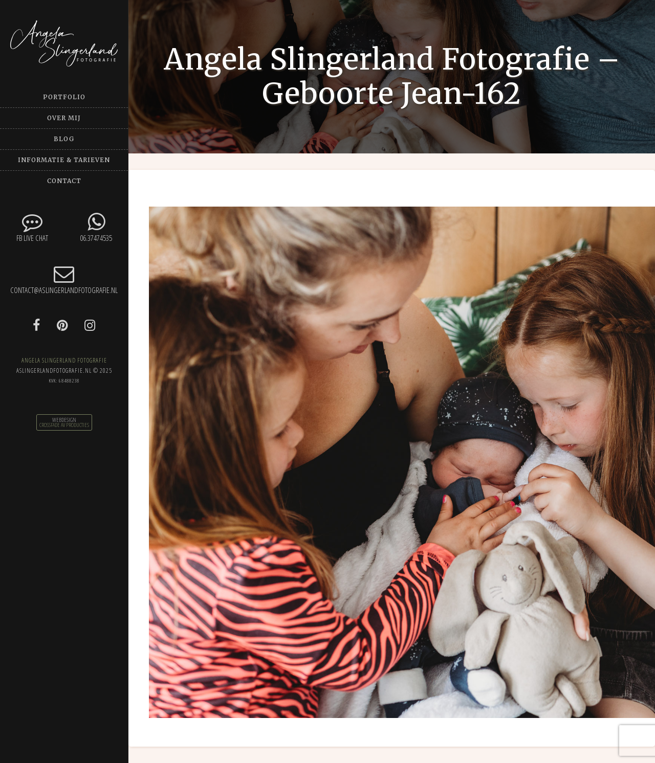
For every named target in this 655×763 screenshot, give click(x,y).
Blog (64, 139)
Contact (64, 181)
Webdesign (64, 419)
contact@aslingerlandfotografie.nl (64, 279)
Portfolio (64, 97)
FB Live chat (32, 227)
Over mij (64, 118)
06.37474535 (96, 227)
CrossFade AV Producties (64, 425)
